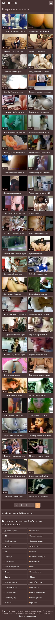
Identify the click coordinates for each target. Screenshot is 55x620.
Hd (5, 536)
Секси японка (9, 562)
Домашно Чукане (10, 531)
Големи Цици (34, 546)
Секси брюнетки (35, 582)
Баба (31, 567)
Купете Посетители (27, 616)
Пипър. (7, 577)
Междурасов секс (10, 587)
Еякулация (8, 556)
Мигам (32, 577)
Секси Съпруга (35, 572)
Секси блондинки (10, 582)
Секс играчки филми (37, 592)
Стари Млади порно (37, 556)
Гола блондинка (10, 541)
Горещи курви (34, 562)
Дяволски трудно (36, 541)
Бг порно (10, 3)
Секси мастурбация (11, 567)
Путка (6, 572)
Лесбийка (8, 603)
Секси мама (34, 531)
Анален (32, 551)
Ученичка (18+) (10, 598)
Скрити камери (10, 592)
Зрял (6, 551)
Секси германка (35, 598)
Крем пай (33, 603)
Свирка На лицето (36, 536)
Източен (7, 546)
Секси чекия (34, 587)
